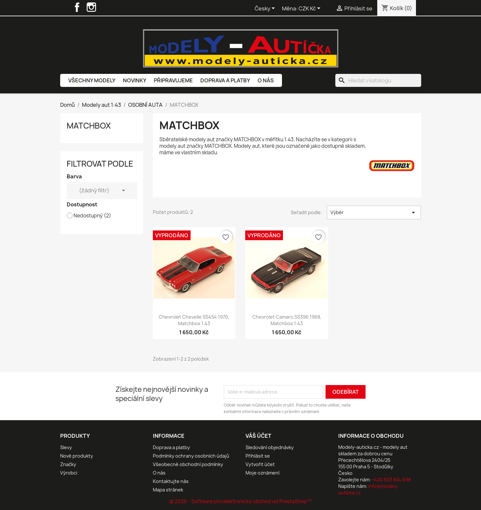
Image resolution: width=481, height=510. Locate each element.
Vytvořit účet (260, 464)
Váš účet (258, 435)
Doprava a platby (225, 80)
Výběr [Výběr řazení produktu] (373, 212)
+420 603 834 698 (391, 479)
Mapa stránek (168, 490)
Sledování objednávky (270, 447)
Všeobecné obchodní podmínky (188, 464)
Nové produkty (76, 456)
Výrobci (68, 473)
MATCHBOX (89, 125)
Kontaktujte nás (171, 481)
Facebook (77, 7)
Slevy (66, 447)
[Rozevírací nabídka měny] (311, 9)
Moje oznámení (262, 473)
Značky (68, 464)
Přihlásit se (258, 456)
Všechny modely (91, 80)
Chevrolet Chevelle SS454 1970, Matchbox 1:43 (194, 320)
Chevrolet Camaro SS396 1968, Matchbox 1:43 (286, 320)
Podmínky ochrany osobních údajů (191, 456)
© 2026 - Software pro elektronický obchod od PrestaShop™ (240, 501)
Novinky (134, 80)
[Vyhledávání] (378, 80)
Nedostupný (92, 216)
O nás (266, 80)
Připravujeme (173, 80)
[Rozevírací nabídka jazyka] (266, 9)
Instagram (91, 7)
